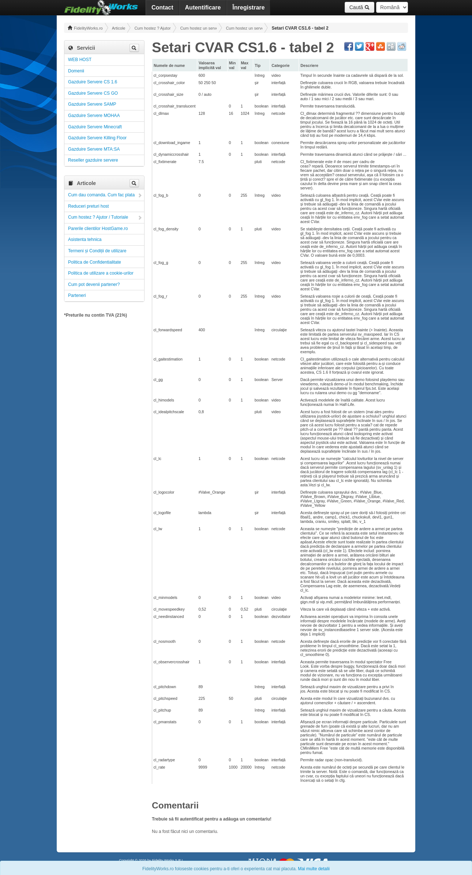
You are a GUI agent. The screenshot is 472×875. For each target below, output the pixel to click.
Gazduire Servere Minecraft (95, 126)
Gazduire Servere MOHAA (94, 115)
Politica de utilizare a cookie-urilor (101, 273)
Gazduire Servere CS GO (93, 93)
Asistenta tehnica (84, 239)
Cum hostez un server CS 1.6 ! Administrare (244, 28)
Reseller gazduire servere (93, 160)
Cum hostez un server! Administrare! (198, 28)
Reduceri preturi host (88, 206)
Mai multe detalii (314, 868)
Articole (119, 28)
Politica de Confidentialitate (94, 262)
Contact (162, 7)
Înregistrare (248, 7)
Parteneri (77, 295)
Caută (359, 7)
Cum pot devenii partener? (94, 284)
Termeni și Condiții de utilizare (97, 250)
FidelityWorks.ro (85, 27)
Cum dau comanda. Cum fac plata (101, 194)
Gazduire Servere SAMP (92, 104)
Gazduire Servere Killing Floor (97, 137)
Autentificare (203, 7)
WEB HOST (79, 59)
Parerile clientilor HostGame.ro (98, 228)
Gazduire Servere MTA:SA (94, 149)
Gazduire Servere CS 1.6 (92, 81)
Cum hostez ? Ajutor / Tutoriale (152, 28)
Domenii (76, 70)
